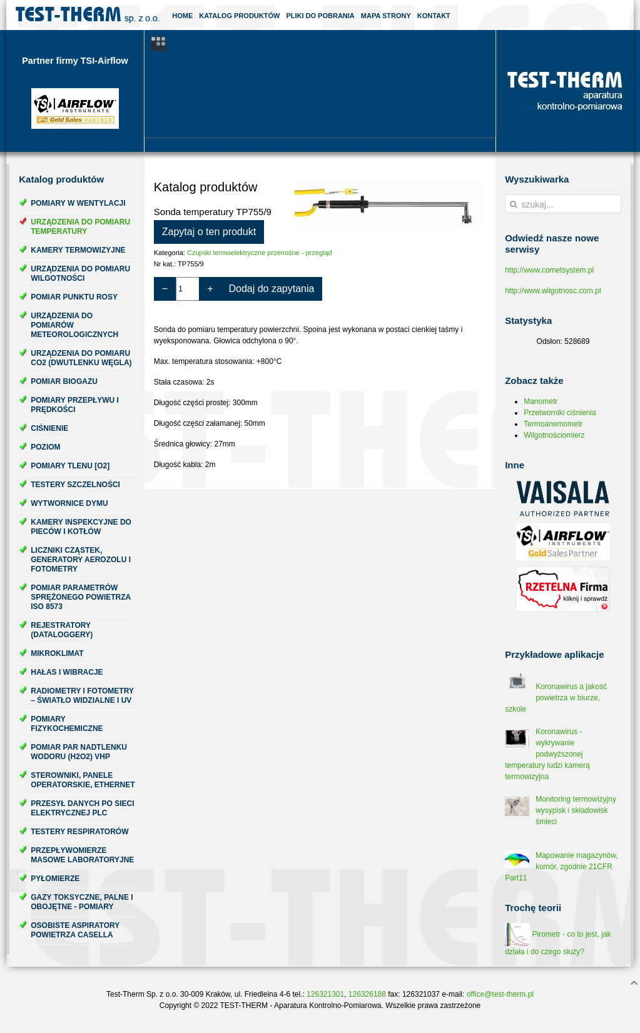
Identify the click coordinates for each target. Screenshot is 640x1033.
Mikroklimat (57, 653)
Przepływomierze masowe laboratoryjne (82, 855)
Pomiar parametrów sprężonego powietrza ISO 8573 (81, 597)
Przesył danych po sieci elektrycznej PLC (82, 808)
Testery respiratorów (79, 831)
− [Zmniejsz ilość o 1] (165, 288)
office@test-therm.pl (500, 994)
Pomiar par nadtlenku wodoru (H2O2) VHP (79, 752)
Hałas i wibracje (67, 672)
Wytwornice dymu (69, 503)
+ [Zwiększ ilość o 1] (210, 288)
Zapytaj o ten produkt (209, 231)
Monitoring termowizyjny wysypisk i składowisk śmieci (576, 810)
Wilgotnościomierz (554, 435)
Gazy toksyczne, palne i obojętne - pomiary (82, 902)
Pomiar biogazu (64, 381)
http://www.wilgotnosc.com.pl (553, 290)
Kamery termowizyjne (78, 250)
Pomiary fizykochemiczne (67, 724)
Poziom (45, 447)
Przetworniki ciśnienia (560, 412)
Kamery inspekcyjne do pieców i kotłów (81, 527)
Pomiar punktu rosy (74, 297)
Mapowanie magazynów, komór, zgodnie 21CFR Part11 (561, 866)
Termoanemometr (553, 424)
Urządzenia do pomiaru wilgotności (80, 274)
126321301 (325, 994)
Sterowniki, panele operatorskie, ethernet (83, 780)
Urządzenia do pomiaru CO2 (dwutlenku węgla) (81, 358)
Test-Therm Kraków (87, 15)
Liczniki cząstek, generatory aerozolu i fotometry (81, 559)
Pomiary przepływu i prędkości (75, 405)
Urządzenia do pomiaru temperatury (80, 227)
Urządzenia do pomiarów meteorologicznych (74, 325)
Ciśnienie (49, 428)
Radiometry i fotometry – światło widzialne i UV (82, 696)
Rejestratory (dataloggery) (62, 630)
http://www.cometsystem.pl (549, 270)
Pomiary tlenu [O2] (70, 465)
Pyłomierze (55, 878)
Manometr (540, 401)
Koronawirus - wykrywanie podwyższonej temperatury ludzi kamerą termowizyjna (547, 754)
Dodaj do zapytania (271, 288)
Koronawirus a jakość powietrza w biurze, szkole (556, 697)
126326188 (367, 994)
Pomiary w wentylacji (78, 203)
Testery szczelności (75, 484)
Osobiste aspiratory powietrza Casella (75, 930)
